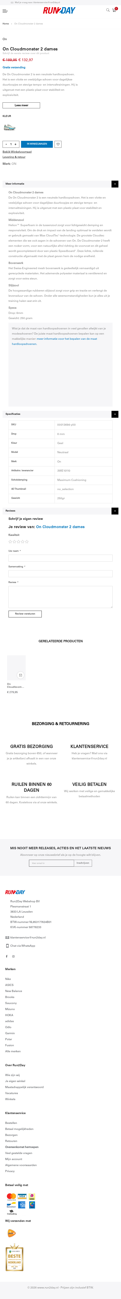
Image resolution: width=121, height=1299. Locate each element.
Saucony (11, 1003)
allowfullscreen (60, 376)
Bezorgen (11, 1135)
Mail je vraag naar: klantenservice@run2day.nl (35, 3)
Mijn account (13, 1159)
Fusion (9, 1045)
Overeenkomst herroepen (21, 1147)
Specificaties (13, 414)
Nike (8, 979)
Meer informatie (15, 184)
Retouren (11, 1141)
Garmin (10, 1033)
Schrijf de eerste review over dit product (26, 53)
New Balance (13, 991)
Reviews (10, 511)
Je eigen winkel (15, 1081)
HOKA (9, 1015)
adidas (9, 1021)
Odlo (8, 1027)
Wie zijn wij (12, 1075)
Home (6, 24)
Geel (9, 125)
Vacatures (11, 1093)
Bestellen (11, 1123)
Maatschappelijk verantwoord (24, 1087)
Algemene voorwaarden (21, 1165)
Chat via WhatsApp (22, 946)
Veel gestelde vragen (18, 1153)
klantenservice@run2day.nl (28, 937)
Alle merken (13, 1051)
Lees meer (22, 105)
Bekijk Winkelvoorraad (17, 152)
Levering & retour (14, 157)
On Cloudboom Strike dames (15, 686)
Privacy (10, 1171)
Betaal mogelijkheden (19, 1129)
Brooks (9, 997)
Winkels (10, 1099)
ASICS (9, 985)
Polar (8, 1039)
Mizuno (10, 1009)
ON (14, 164)
